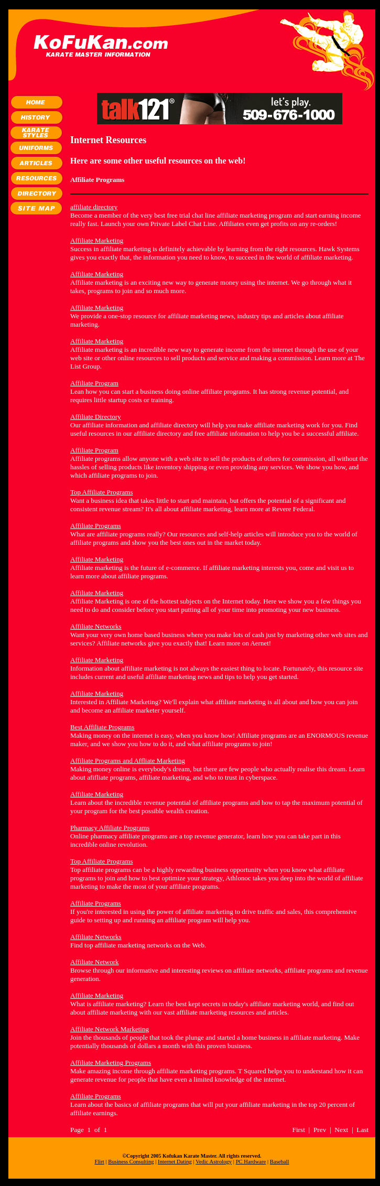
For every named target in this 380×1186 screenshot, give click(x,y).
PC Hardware (251, 1162)
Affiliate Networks (96, 626)
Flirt (99, 1162)
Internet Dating (175, 1162)
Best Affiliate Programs (102, 727)
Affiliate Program (94, 383)
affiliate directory (93, 207)
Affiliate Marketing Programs (110, 1062)
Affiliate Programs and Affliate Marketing (127, 760)
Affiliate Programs (95, 526)
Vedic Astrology (214, 1162)
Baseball (279, 1162)
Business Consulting (131, 1162)
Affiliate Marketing (96, 240)
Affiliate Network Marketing (109, 1029)
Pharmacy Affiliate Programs (109, 828)
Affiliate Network (94, 962)
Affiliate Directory (95, 417)
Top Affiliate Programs (101, 492)
